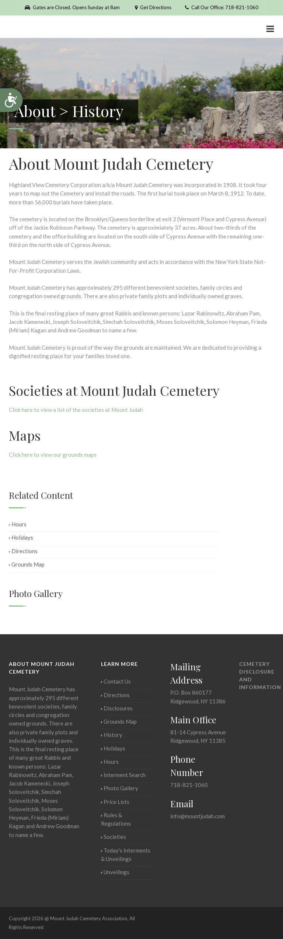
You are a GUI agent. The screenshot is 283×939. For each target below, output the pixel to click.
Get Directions (152, 7)
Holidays (21, 537)
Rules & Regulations (116, 819)
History (111, 734)
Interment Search (123, 775)
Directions (23, 551)
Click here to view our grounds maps (53, 454)
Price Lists (115, 801)
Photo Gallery (119, 788)
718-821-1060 (189, 784)
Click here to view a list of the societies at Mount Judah (76, 409)
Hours (18, 524)
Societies (113, 836)
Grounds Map (27, 564)
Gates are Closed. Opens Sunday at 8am (72, 7)
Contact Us (116, 681)
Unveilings (115, 872)
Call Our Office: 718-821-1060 (221, 7)
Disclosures (117, 708)
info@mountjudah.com (197, 816)
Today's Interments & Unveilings (125, 854)
